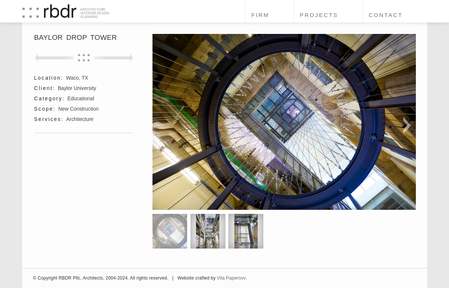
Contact (386, 15)
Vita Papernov (231, 278)
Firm (260, 15)
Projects (319, 15)
